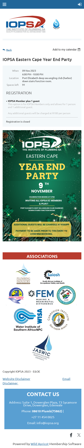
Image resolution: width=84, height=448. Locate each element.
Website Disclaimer (16, 379)
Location (14, 77)
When (15, 70)
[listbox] (66, 49)
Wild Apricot (40, 444)
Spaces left (13, 84)
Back (9, 50)
